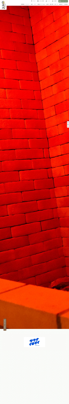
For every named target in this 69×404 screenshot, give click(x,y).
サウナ (35, 4)
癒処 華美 (51, 4)
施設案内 (60, 4)
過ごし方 (56, 4)
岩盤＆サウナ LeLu (41, 4)
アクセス (33, 1)
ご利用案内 (66, 4)
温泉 (32, 4)
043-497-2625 (63, 1)
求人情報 (54, 1)
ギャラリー (28, 4)
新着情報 (22, 4)
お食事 (47, 4)
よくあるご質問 (40, 1)
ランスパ (48, 1)
